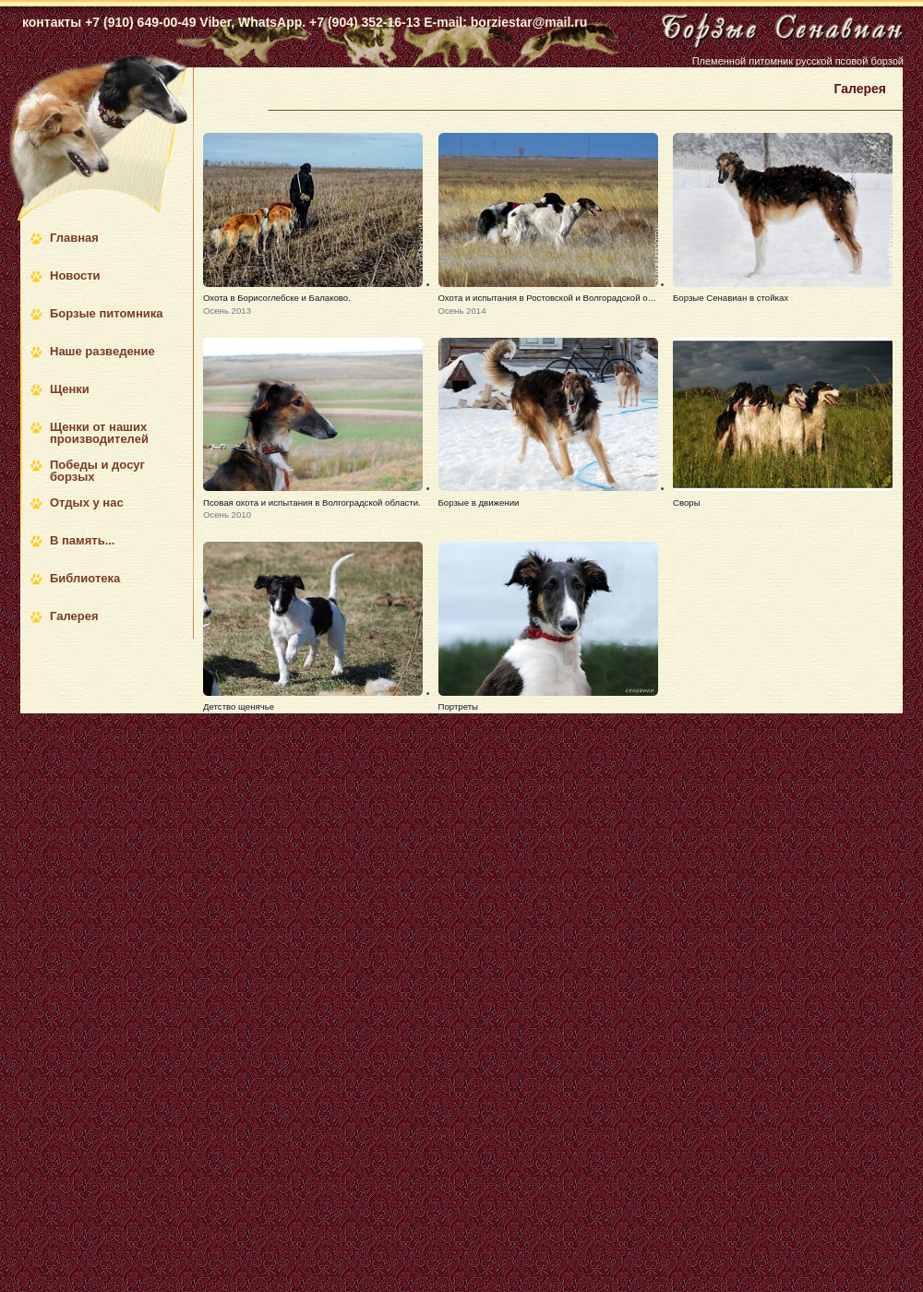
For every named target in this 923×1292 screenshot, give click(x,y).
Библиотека (85, 578)
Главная (74, 238)
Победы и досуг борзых (97, 471)
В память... (82, 540)
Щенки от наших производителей (99, 433)
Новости (75, 275)
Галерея (74, 616)
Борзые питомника (106, 313)
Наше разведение (102, 351)
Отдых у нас (87, 502)
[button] (313, 225)
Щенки (70, 389)
